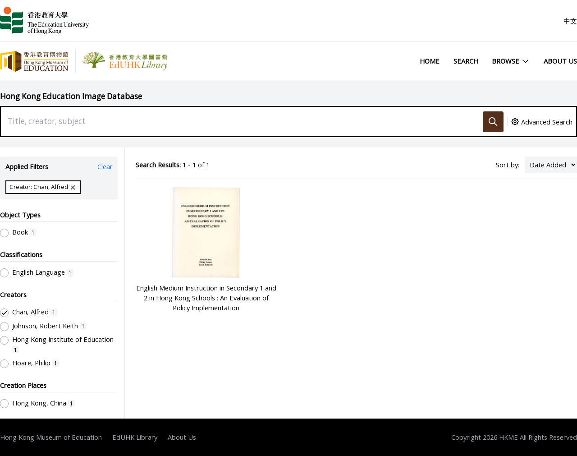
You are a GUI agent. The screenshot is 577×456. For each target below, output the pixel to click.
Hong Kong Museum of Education (51, 437)
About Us (560, 60)
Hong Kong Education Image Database (71, 96)
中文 (570, 20)
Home (430, 60)
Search (465, 60)
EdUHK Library (134, 437)
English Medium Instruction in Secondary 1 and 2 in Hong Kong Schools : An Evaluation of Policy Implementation (206, 297)
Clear (105, 166)
